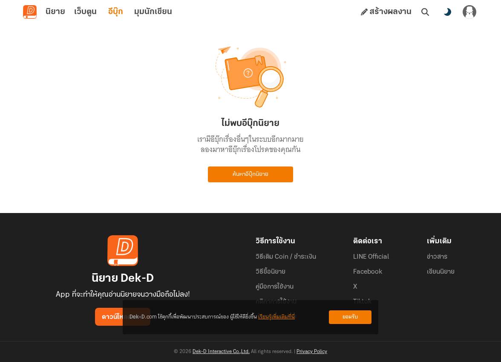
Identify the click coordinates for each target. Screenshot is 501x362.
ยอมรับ (350, 317)
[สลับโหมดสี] (447, 11)
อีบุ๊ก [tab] (115, 12)
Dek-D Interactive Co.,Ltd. (221, 351)
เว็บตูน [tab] (85, 12)
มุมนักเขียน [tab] (153, 12)
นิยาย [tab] (55, 12)
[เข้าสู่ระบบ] (469, 11)
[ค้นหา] (425, 11)
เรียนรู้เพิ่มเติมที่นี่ (276, 317)
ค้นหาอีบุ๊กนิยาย (250, 174)
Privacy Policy (312, 351)
